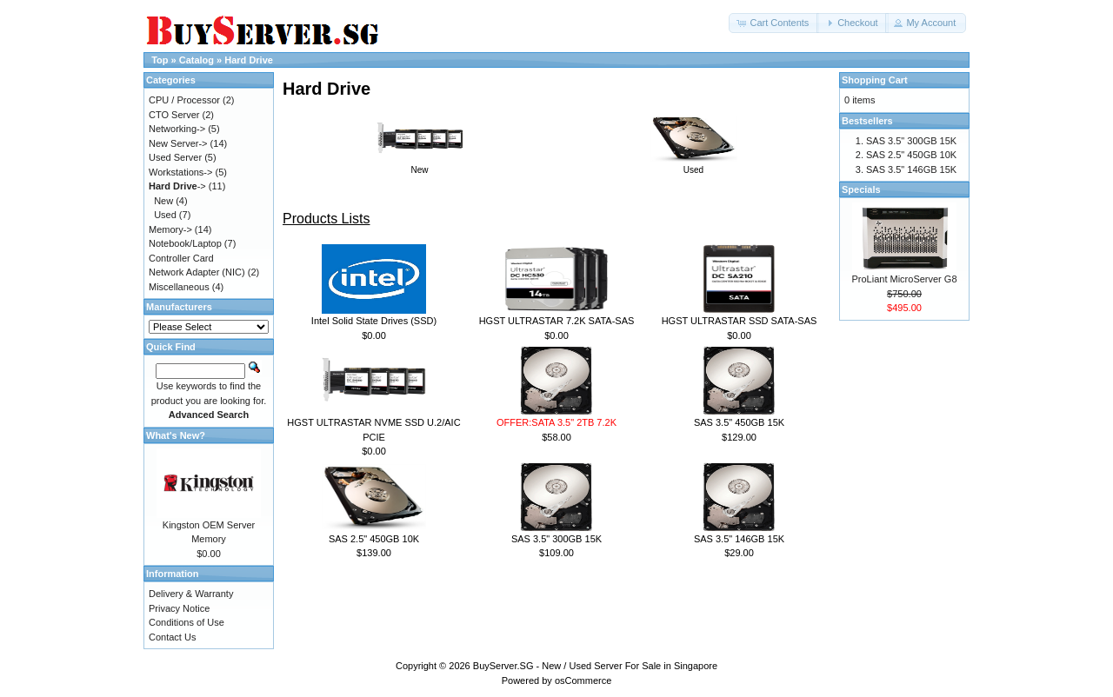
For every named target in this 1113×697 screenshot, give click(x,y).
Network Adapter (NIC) (197, 272)
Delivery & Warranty (191, 593)
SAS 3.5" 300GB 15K (556, 539)
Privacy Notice (179, 608)
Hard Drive (248, 60)
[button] (774, 23)
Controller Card (181, 258)
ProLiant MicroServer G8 (903, 279)
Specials (861, 189)
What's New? (175, 435)
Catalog (196, 60)
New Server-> (178, 143)
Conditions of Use (186, 622)
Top (159, 60)
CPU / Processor (184, 100)
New (420, 165)
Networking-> (177, 128)
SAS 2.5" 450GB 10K (374, 539)
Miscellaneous (179, 287)
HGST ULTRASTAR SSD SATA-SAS (739, 320)
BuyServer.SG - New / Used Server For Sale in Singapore (595, 665)
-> (177, 186)
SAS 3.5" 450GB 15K (739, 422)
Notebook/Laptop (185, 243)
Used (693, 165)
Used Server (175, 157)
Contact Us (172, 637)
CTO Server (174, 115)
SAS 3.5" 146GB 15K (739, 539)
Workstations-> (180, 172)
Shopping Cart (875, 80)
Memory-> (170, 229)
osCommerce (583, 680)
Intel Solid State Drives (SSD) (374, 320)
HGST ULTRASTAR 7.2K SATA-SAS (557, 320)
